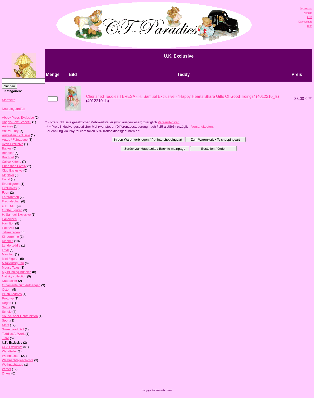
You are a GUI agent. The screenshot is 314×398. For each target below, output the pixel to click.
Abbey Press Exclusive (18, 117)
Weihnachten (11, 356)
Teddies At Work (13, 334)
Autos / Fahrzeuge (15, 139)
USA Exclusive (12, 347)
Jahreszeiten (11, 232)
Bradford (8, 157)
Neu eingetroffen (13, 109)
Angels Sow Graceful (16, 122)
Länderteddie (11, 245)
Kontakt (308, 13)
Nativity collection (14, 276)
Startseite (8, 100)
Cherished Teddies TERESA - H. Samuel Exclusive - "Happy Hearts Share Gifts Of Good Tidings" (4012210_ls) (182, 96)
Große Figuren (12, 210)
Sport (6, 320)
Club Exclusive (12, 170)
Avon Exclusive (12, 144)
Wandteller (9, 351)
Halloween (9, 219)
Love (5, 250)
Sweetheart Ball (13, 329)
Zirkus (6, 373)
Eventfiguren (11, 184)
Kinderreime (10, 236)
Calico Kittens (11, 161)
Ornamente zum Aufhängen (21, 285)
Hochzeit (8, 228)
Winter (6, 369)
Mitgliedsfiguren (13, 263)
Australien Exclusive (16, 135)
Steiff (5, 325)
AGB (309, 17)
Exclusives (9, 188)
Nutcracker (9, 281)
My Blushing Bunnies (16, 272)
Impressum (306, 8)
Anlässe (7, 126)
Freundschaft (11, 201)
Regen (6, 303)
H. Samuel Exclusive (16, 214)
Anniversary (10, 131)
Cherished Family (14, 166)
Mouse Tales (11, 267)
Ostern (6, 289)
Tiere (5, 338)
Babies (7, 148)
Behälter (8, 153)
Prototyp (8, 298)
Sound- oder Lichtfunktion (20, 316)
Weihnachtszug (12, 364)
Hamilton (8, 223)
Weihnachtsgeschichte (17, 360)
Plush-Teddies (12, 294)
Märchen (8, 254)
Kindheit (7, 241)
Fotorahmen (10, 197)
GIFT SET (9, 206)
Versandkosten (168, 122)
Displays (8, 175)
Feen (5, 192)
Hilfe (309, 26)
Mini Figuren (10, 259)
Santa (6, 307)
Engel (6, 179)
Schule (7, 311)
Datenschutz (305, 21)
